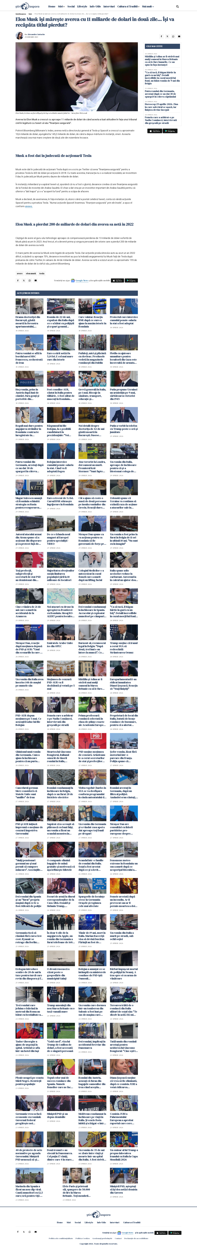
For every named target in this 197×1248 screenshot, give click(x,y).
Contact (118, 1238)
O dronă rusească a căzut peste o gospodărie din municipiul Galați (58, 973)
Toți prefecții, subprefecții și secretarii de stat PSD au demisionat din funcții (28, 575)
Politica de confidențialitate (61, 1238)
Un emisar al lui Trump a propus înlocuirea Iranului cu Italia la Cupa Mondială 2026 (124, 1155)
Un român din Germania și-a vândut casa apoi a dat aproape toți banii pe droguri (92, 829)
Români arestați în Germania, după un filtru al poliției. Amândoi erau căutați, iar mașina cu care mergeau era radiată (123, 792)
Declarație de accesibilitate (136, 1238)
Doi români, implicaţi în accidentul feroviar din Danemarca (91, 1044)
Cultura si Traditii (127, 6)
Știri (30, 14)
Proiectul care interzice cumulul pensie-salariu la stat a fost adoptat (124, 320)
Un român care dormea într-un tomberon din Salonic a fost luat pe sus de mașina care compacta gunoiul (92, 1010)
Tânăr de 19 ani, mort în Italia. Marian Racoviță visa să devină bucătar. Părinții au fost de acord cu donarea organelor (91, 937)
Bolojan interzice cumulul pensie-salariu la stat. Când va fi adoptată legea (60, 466)
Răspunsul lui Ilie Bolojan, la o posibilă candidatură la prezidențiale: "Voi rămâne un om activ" (59, 430)
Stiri (60, 6)
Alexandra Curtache (36, 34)
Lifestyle (82, 6)
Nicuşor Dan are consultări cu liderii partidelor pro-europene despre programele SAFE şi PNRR (121, 829)
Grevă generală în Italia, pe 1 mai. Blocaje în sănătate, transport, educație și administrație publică (92, 394)
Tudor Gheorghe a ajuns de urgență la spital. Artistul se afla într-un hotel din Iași (28, 1046)
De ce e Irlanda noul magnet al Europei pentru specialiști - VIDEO (58, 539)
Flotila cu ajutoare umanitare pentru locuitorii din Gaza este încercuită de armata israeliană (123, 358)
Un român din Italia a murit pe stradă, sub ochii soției (122, 936)
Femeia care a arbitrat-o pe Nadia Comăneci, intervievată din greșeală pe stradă (60, 720)
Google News (82, 280)
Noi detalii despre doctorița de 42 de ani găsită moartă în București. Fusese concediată (91, 430)
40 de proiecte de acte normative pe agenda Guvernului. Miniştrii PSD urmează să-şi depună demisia (29, 1155)
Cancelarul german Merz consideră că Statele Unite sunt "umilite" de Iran (27, 792)
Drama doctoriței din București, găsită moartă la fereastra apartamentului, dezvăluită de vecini (28, 321)
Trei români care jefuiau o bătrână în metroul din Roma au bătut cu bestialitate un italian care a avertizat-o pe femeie (29, 1010)
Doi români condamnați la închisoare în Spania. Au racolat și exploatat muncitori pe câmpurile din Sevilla (92, 611)
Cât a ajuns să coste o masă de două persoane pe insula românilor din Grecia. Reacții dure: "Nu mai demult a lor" (92, 503)
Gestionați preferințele (102, 1238)
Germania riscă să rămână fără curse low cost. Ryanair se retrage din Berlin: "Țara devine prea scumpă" (29, 937)
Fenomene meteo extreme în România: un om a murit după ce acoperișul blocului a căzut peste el (124, 865)
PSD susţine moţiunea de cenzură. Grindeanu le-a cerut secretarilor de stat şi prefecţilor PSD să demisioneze (91, 756)
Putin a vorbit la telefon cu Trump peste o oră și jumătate (124, 429)
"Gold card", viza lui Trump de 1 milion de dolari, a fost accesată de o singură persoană (60, 1046)
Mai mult (148, 6)
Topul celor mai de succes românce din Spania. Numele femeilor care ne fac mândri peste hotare (59, 1082)
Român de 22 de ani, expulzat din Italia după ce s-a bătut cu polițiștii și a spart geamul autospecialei (60, 321)
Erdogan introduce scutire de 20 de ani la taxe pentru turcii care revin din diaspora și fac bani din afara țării (29, 973)
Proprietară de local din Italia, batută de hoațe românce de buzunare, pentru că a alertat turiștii (124, 720)
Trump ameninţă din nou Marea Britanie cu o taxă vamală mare (61, 1008)
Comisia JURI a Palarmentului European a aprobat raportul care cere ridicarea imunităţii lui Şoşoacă (123, 1118)
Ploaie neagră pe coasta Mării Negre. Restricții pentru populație (29, 1081)
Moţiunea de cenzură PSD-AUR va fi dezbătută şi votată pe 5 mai (61, 684)
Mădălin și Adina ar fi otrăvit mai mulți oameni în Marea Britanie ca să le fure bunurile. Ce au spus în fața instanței (91, 684)
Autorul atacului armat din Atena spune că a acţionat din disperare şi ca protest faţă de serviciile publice (29, 539)
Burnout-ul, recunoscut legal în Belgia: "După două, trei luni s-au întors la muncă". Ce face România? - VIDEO (92, 647)
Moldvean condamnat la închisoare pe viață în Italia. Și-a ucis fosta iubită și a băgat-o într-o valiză (92, 1118)
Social (71, 6)
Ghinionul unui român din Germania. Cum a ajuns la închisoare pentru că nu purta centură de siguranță (28, 756)
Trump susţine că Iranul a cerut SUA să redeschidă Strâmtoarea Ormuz (123, 647)
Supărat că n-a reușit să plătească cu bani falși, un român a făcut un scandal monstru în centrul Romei (60, 829)
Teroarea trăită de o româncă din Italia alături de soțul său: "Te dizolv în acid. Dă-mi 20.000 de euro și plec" (123, 1010)
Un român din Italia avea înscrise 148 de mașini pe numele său (29, 682)
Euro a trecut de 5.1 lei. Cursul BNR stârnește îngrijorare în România (60, 501)
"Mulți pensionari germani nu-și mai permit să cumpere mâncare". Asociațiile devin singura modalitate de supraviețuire (28, 865)
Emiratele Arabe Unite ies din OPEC (60, 644)
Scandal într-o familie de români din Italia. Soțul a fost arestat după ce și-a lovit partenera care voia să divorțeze (91, 865)
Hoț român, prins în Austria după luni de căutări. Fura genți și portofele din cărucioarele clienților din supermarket (29, 394)
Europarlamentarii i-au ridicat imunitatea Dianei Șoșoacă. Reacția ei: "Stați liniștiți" (123, 684)
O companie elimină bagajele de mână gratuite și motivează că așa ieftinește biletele (61, 865)
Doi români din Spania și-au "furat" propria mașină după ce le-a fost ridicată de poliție (28, 901)
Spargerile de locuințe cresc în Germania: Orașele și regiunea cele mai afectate (91, 901)
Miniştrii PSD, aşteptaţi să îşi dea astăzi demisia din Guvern (123, 1189)
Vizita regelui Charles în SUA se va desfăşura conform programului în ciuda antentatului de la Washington (92, 792)
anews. (29, 206)
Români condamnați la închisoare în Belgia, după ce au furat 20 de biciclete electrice (60, 792)
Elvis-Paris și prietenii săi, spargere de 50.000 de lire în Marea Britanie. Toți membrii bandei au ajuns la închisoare (76, 1191)
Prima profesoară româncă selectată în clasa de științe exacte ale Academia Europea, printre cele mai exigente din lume (91, 720)
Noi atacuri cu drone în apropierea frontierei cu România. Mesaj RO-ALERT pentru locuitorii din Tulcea (61, 611)
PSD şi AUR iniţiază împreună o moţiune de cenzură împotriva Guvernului (29, 829)
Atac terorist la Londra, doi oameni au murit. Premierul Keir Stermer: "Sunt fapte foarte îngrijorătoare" (91, 466)
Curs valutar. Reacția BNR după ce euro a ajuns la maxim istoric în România (92, 321)
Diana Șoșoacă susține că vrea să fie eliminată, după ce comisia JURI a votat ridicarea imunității (123, 1082)
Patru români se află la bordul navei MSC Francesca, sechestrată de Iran (29, 358)
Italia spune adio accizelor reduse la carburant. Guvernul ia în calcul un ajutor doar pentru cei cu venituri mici (123, 575)
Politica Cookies (83, 1238)
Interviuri (109, 6)
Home (51, 6)
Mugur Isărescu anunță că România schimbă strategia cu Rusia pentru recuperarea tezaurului (29, 503)
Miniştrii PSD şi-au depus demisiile (57, 1115)
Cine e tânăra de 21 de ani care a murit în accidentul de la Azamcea (28, 611)
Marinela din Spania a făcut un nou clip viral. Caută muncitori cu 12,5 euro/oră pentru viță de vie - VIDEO (29, 1191)
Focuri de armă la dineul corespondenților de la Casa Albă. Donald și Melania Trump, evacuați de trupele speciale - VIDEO (61, 901)
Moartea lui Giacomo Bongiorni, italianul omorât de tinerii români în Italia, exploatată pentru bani (60, 756)
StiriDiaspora (21, 14)
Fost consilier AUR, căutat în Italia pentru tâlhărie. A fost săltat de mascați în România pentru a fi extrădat (60, 394)
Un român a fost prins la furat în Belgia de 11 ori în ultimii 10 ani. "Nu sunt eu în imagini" (124, 539)
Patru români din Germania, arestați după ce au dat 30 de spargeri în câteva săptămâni (29, 466)
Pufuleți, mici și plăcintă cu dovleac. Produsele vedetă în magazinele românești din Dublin (92, 358)
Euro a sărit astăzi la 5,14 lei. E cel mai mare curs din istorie (60, 356)
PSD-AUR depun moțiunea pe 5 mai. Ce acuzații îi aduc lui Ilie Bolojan (28, 720)
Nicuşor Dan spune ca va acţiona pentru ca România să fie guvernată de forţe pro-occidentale (92, 539)
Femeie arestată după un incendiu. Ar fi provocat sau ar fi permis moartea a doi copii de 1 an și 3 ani (122, 901)
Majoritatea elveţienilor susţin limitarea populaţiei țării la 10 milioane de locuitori (60, 575)
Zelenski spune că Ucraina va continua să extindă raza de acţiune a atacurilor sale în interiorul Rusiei (123, 503)
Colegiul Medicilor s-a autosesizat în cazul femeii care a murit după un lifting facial (91, 575)
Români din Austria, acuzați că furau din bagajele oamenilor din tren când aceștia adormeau (91, 1082)
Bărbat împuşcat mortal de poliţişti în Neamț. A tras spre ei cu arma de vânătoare (124, 973)
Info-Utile (95, 6)
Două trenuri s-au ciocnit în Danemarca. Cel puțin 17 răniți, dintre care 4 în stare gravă (59, 1155)
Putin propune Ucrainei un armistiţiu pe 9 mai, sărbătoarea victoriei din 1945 (123, 394)
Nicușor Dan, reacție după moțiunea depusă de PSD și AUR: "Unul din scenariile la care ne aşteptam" (29, 647)
